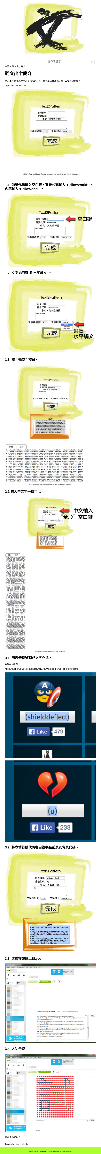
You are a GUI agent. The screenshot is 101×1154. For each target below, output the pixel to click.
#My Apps (16, 1144)
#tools (25, 1144)
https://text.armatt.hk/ (15, 85)
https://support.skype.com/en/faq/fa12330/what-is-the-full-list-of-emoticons (41, 669)
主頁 (7, 66)
